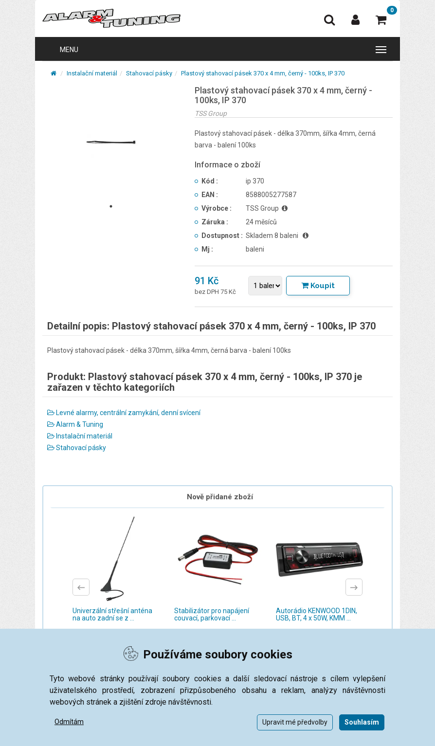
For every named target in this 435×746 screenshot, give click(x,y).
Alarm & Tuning (75, 424)
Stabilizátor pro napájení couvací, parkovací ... (211, 614)
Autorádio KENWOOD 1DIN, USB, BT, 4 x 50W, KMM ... (316, 614)
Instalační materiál (92, 73)
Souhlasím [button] (361, 722)
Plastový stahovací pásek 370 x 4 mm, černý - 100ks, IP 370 (262, 73)
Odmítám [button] (69, 722)
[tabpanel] (111, 142)
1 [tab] (111, 206)
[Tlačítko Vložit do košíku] (318, 285)
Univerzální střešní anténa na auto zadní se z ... (112, 614)
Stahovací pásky (149, 73)
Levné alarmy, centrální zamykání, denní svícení (123, 413)
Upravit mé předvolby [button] (294, 722)
